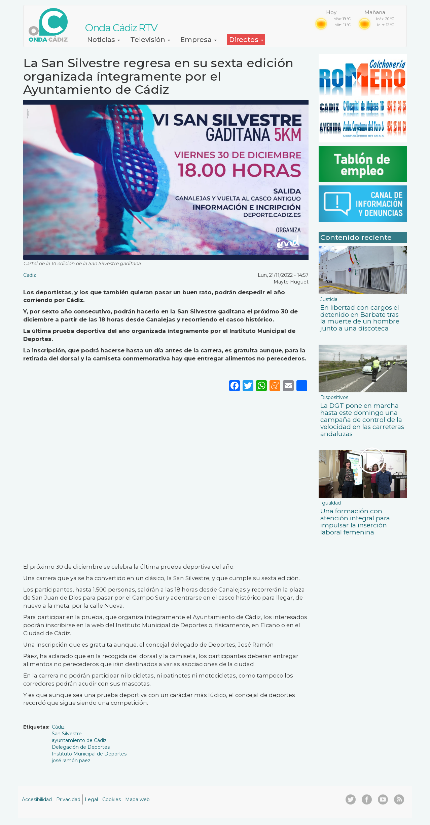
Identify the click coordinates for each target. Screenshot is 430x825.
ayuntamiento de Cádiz (79, 740)
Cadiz (29, 275)
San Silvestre (67, 734)
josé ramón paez (71, 760)
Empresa (198, 40)
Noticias (103, 40)
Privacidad (68, 799)
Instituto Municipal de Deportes (89, 754)
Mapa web (137, 799)
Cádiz (58, 727)
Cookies (111, 799)
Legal (91, 799)
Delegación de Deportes (81, 747)
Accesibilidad (37, 799)
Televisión (150, 40)
